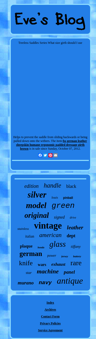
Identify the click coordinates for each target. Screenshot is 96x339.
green (62, 205)
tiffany (76, 246)
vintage (48, 226)
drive (73, 217)
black (71, 186)
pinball (68, 198)
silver (37, 194)
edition (31, 186)
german (30, 254)
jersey (64, 256)
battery (77, 256)
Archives (50, 309)
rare (76, 263)
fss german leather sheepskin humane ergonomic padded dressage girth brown (51, 144)
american (50, 235)
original (37, 215)
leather (75, 227)
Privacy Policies (50, 323)
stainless (23, 229)
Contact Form (50, 316)
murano (26, 282)
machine (48, 271)
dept (71, 235)
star (29, 273)
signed (59, 217)
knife (26, 263)
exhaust (58, 264)
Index (50, 302)
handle (52, 185)
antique (70, 280)
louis (54, 197)
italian (29, 236)
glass (57, 244)
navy (45, 283)
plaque (26, 246)
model (36, 205)
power (51, 256)
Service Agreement (50, 330)
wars (42, 264)
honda (41, 247)
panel (69, 272)
